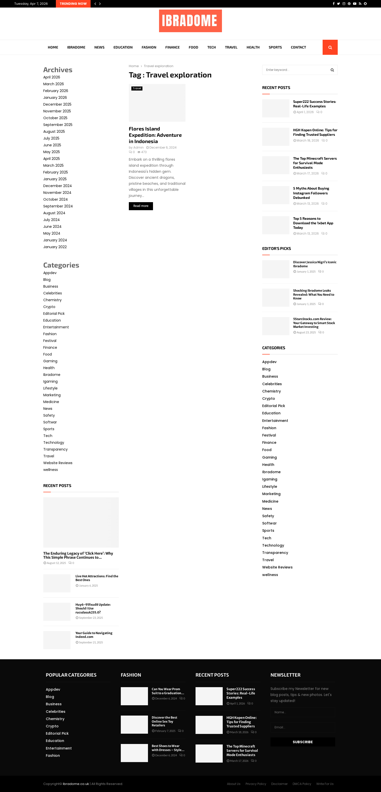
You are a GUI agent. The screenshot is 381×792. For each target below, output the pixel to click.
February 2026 (55, 90)
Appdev (50, 272)
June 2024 (52, 226)
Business (50, 286)
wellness (50, 469)
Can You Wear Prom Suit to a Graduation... (168, 691)
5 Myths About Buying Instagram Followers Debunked (311, 192)
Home (53, 47)
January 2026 (55, 97)
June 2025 (52, 145)
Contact (298, 47)
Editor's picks (276, 248)
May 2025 (51, 151)
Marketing (52, 395)
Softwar (50, 422)
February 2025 (55, 172)
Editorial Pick (54, 313)
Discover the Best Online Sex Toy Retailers (164, 721)
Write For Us (325, 784)
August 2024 (54, 212)
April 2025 (51, 158)
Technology (53, 442)
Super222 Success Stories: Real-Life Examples (314, 103)
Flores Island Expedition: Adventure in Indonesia (155, 134)
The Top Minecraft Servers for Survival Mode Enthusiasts (315, 162)
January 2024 (55, 240)
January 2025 (55, 179)
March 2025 (53, 165)
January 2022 (55, 246)
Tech (211, 47)
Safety (49, 415)
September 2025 (57, 124)
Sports (275, 47)
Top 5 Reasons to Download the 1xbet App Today (313, 223)
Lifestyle (50, 388)
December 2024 (57, 185)
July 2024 (51, 219)
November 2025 (57, 111)
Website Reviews (57, 462)
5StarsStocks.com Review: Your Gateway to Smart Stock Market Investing (314, 323)
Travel (231, 47)
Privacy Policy (256, 784)
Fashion (149, 47)
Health (253, 47)
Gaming (50, 361)
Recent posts (57, 485)
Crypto (49, 306)
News (99, 47)
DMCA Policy (302, 784)
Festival (49, 340)
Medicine (51, 401)
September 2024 (58, 206)
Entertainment (56, 327)
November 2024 (57, 192)
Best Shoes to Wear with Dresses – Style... (168, 748)
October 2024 (55, 199)
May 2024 (51, 233)
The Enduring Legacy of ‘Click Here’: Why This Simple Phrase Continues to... (78, 555)
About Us (234, 784)
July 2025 (51, 138)
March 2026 (53, 83)
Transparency (55, 449)
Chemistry (52, 299)
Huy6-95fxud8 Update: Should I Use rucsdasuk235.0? (93, 608)
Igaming (50, 381)
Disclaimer (279, 784)
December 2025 (57, 104)
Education (123, 47)
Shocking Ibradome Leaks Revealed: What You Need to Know (313, 294)
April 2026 (51, 77)
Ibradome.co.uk (76, 783)
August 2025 (54, 131)
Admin (138, 147)
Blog (47, 279)
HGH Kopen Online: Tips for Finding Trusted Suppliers (315, 132)
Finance (172, 47)
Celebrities (52, 293)
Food (193, 47)
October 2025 (55, 117)
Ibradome (76, 47)
